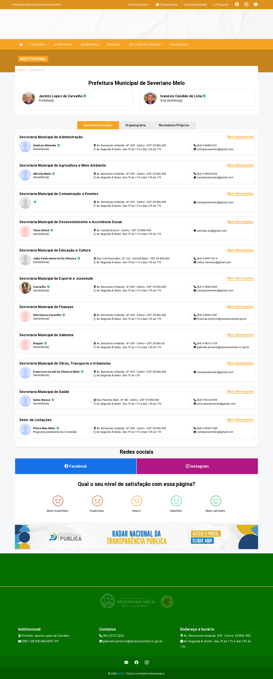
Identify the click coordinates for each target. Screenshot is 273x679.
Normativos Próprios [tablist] (179, 125)
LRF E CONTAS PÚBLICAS (146, 44)
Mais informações (240, 136)
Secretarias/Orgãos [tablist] (93, 125)
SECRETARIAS (91, 44)
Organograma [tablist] (135, 125)
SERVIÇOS (114, 44)
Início (21, 70)
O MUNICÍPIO (38, 44)
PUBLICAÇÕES (179, 44)
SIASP (121, 673)
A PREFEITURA (64, 44)
